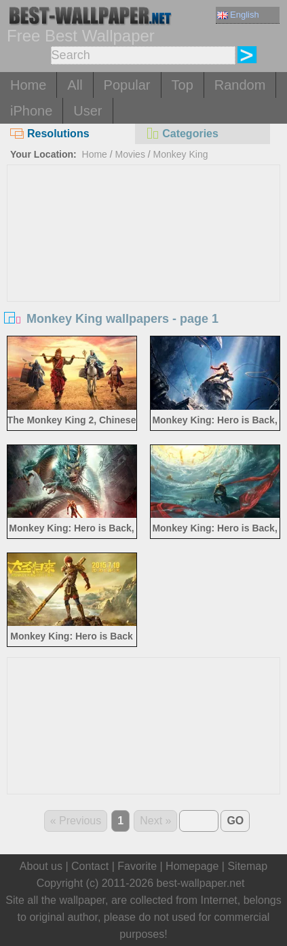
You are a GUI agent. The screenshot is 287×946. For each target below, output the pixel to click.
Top (182, 84)
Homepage (192, 866)
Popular (127, 84)
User (87, 110)
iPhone (31, 110)
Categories (181, 133)
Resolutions (50, 133)
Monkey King (180, 154)
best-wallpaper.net (201, 883)
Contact (90, 866)
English (238, 15)
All (74, 84)
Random (240, 84)
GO (235, 820)
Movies (130, 154)
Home (28, 84)
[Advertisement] (143, 267)
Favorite (137, 866)
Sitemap (247, 866)
